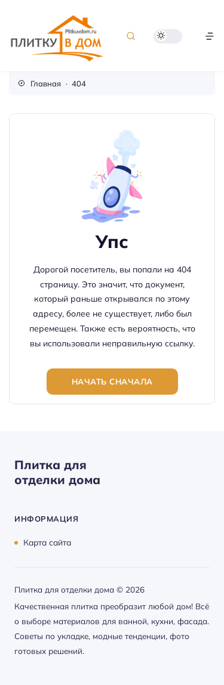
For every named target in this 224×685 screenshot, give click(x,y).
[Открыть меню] (209, 36)
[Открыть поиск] (131, 36)
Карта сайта (47, 542)
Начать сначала (112, 381)
